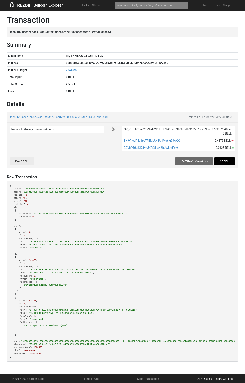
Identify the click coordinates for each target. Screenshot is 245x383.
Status (96, 5)
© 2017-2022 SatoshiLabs (28, 378)
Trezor (206, 5)
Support (228, 5)
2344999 (71, 70)
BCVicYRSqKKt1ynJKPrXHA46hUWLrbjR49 (151, 147)
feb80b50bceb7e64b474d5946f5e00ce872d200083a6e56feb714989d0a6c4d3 (59, 117)
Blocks (84, 5)
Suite (217, 5)
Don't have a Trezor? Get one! (215, 378)
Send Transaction (148, 378)
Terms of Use (90, 378)
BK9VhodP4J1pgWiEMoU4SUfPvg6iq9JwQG (152, 140)
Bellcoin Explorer (48, 5)
